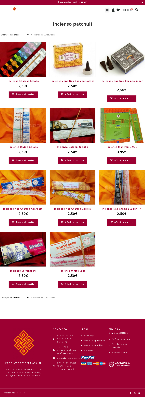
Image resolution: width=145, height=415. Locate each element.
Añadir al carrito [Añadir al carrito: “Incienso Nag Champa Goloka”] (74, 222)
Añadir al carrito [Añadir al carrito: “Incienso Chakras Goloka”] (25, 94)
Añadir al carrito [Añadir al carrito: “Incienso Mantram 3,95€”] (123, 160)
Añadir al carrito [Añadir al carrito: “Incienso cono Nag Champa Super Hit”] (123, 98)
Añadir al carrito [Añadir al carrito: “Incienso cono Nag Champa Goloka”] (74, 94)
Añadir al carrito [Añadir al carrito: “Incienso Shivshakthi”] (25, 284)
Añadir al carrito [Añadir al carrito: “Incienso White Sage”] (74, 284)
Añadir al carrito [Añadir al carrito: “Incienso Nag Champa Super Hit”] (123, 222)
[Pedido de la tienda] (14, 34)
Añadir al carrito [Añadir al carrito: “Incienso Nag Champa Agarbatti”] (25, 222)
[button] (107, 10)
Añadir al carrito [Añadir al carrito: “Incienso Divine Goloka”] (25, 160)
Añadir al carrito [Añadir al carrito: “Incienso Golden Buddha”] (74, 160)
